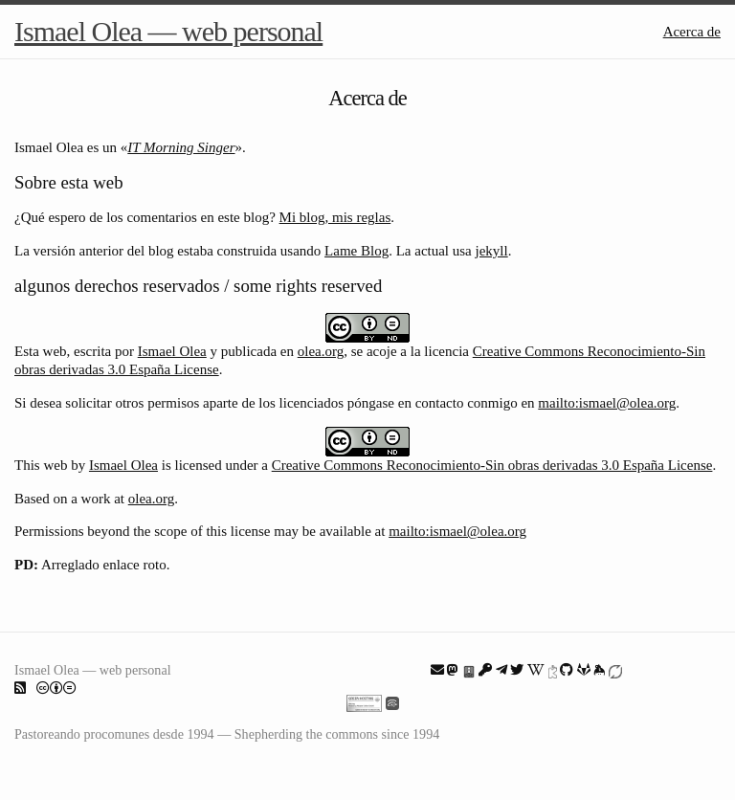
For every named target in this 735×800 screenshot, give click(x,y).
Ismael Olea (172, 351)
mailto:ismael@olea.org (607, 403)
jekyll (492, 250)
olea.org (321, 351)
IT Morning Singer (180, 147)
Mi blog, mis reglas (335, 217)
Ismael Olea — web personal (168, 31)
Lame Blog (356, 250)
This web (40, 465)
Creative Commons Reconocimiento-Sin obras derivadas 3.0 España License (492, 465)
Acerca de (692, 31)
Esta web (40, 351)
